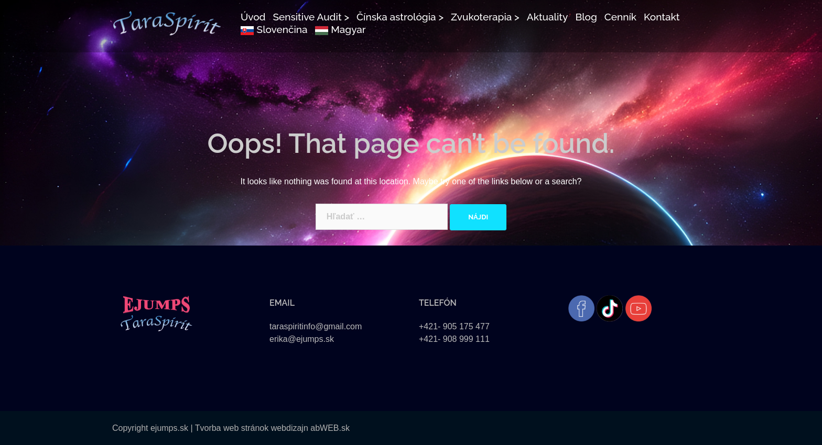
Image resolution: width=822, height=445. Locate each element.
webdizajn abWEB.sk (309, 428)
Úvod (253, 17)
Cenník (620, 17)
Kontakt (661, 17)
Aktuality (547, 17)
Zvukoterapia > (485, 17)
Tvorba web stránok (232, 428)
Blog (586, 17)
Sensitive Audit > (311, 17)
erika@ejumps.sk (301, 339)
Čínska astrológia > (400, 17)
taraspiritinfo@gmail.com (315, 326)
